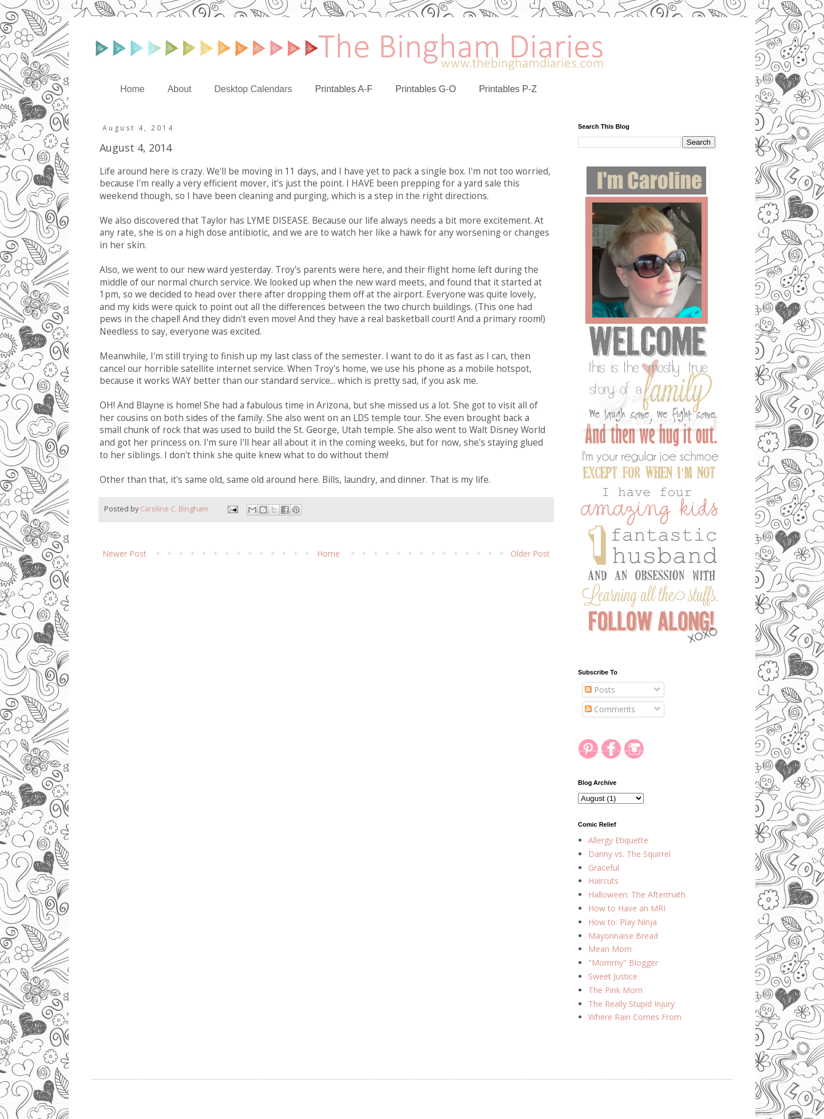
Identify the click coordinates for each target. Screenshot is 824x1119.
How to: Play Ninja (622, 921)
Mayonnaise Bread (623, 935)
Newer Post (124, 553)
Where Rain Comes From (635, 1016)
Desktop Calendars (253, 89)
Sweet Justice (612, 976)
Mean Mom (610, 948)
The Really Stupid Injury (631, 1003)
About (180, 89)
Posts (600, 689)
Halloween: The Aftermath (637, 894)
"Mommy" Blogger (623, 962)
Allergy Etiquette (618, 840)
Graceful (603, 867)
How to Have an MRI (626, 908)
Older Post (530, 553)
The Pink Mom (615, 990)
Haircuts (603, 880)
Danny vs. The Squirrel (629, 853)
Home (132, 89)
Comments (610, 709)
